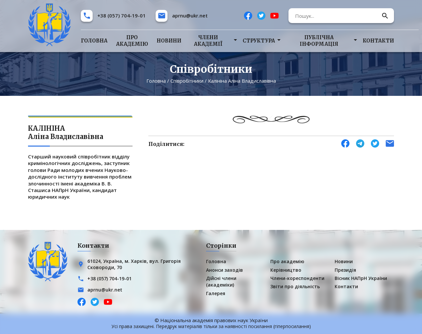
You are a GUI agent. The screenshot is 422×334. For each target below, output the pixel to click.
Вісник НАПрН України (361, 278)
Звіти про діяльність (295, 286)
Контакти (378, 41)
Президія (345, 270)
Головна (94, 41)
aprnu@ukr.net (190, 15)
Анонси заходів (224, 270)
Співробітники (186, 80)
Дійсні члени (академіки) (221, 281)
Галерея (215, 293)
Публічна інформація (319, 40)
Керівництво (285, 270)
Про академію (132, 40)
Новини (169, 41)
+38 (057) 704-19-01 (121, 15)
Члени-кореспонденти (297, 278)
